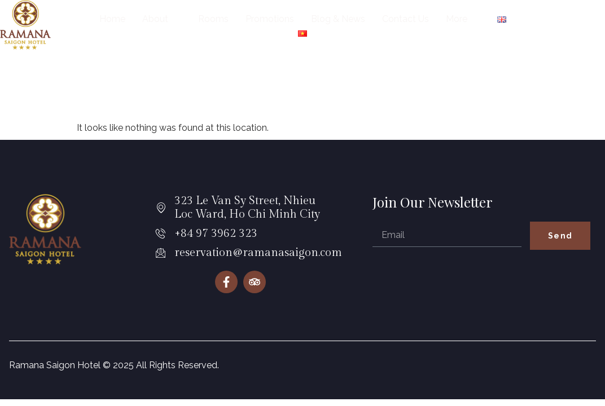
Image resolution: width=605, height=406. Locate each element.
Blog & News (338, 19)
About (160, 19)
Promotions (269, 19)
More (461, 19)
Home (112, 19)
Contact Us (405, 19)
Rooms (213, 19)
